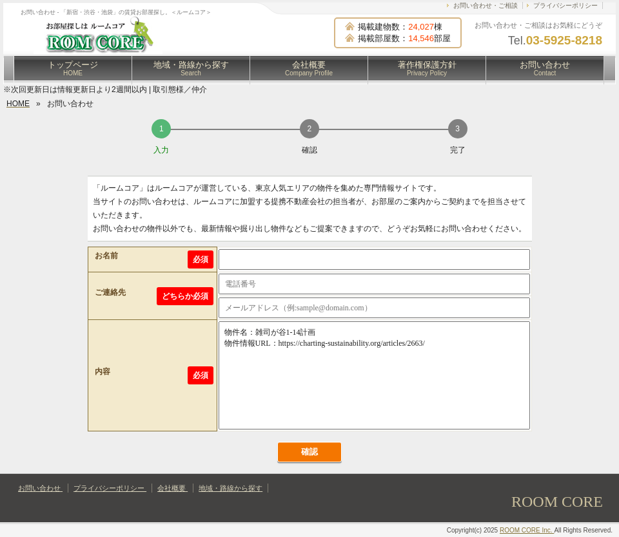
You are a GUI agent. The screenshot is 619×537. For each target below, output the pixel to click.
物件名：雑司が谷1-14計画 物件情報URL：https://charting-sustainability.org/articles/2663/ (374, 375)
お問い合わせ (545, 68)
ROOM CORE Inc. (527, 530)
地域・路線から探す (191, 68)
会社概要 (309, 68)
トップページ (73, 68)
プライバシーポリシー (565, 5)
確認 (309, 452)
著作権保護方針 (427, 68)
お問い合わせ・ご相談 (485, 5)
